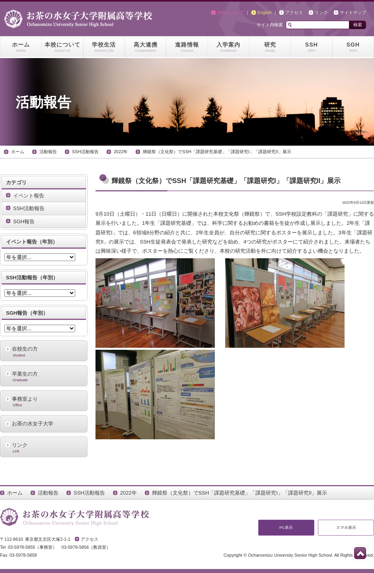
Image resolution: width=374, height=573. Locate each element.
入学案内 (228, 47)
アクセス (294, 12)
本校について (62, 47)
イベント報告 (28, 196)
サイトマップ (353, 12)
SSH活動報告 (85, 151)
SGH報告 (24, 221)
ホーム (20, 47)
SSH (311, 47)
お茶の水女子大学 (32, 424)
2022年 (121, 151)
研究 (269, 47)
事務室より (44, 401)
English (264, 12)
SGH (353, 47)
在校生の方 (44, 351)
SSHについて (230, 12)
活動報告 (48, 151)
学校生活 (104, 47)
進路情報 (186, 47)
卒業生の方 (44, 376)
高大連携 (145, 47)
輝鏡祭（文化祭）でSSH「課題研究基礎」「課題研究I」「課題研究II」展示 (217, 151)
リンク (321, 12)
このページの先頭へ (360, 553)
